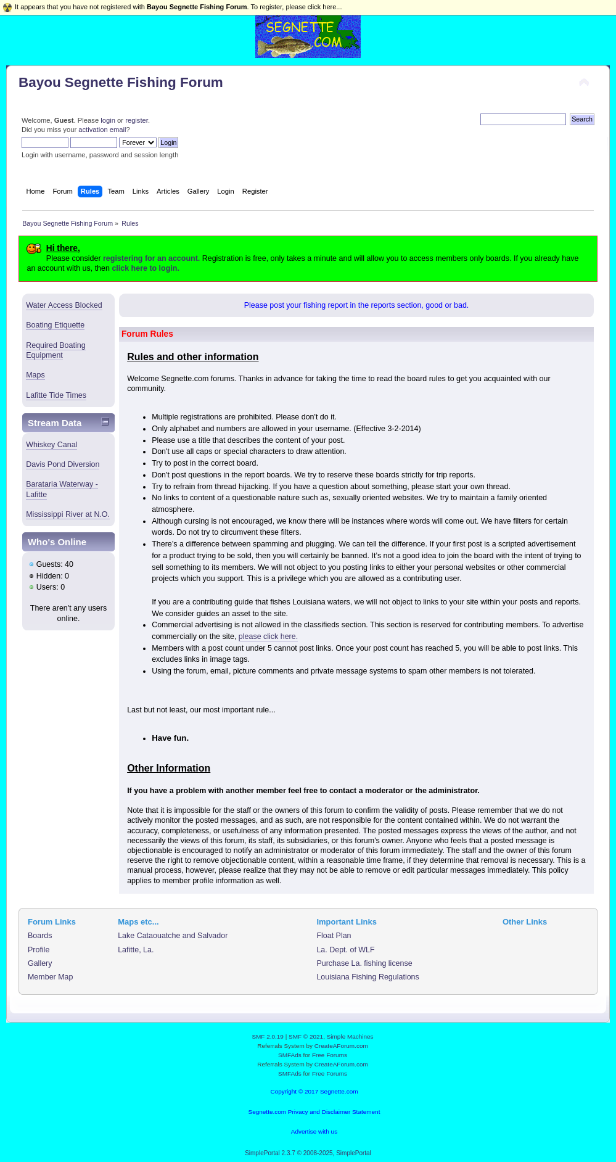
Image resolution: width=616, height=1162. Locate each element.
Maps (35, 375)
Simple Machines (350, 1036)
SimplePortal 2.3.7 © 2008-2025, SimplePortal (308, 1153)
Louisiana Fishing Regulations (367, 977)
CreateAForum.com (341, 1045)
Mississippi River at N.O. (68, 514)
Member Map (50, 977)
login (108, 120)
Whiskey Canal (51, 444)
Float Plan (333, 935)
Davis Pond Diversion (62, 464)
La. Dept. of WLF (345, 950)
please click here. (268, 636)
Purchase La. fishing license (364, 963)
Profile (38, 950)
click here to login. (145, 268)
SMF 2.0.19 (268, 1036)
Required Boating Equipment (55, 350)
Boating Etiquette (55, 325)
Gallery (40, 963)
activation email (102, 129)
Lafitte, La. (136, 950)
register (136, 120)
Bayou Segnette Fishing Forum (120, 82)
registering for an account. (151, 258)
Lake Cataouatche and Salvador (173, 935)
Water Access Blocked (64, 305)
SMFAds (290, 1055)
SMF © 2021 (306, 1036)
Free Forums (329, 1055)
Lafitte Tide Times (56, 395)
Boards (40, 935)
